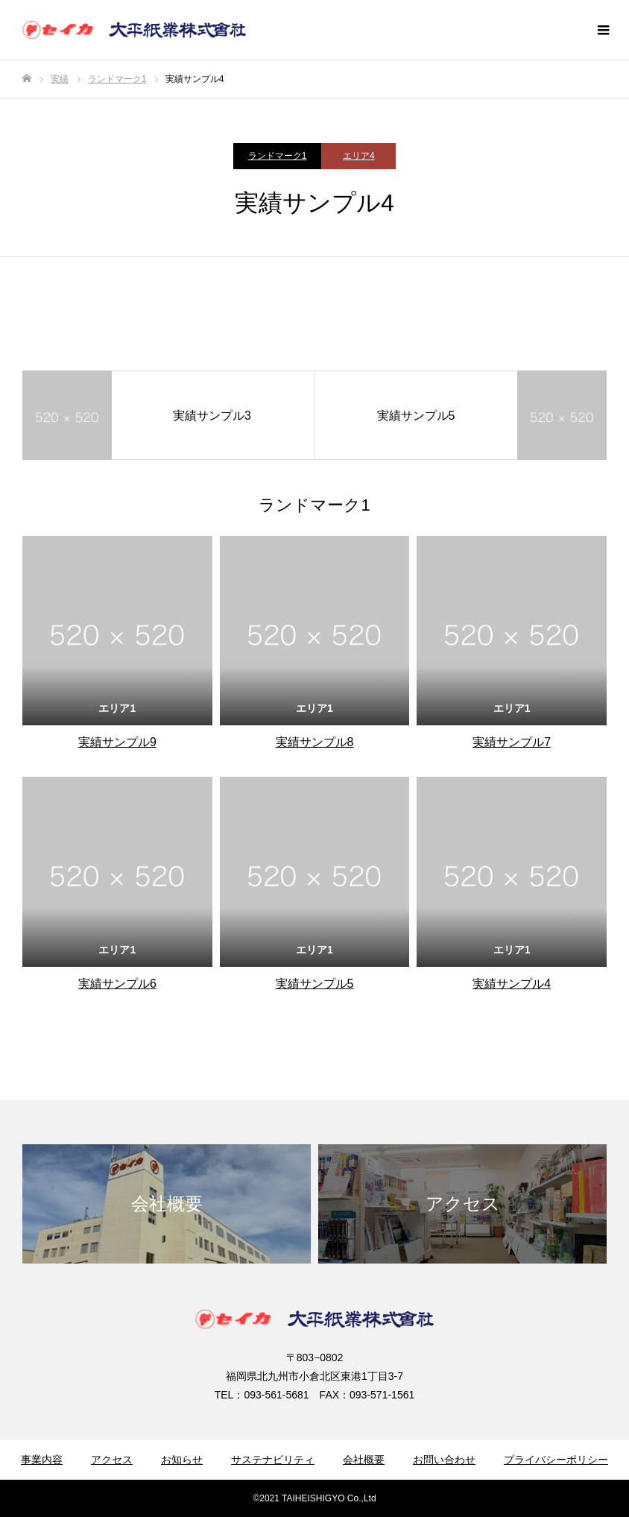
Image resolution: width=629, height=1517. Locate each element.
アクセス (112, 1460)
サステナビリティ (272, 1460)
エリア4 (359, 156)
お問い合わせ (444, 1460)
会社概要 (364, 1460)
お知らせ (182, 1460)
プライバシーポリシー (556, 1460)
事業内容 (42, 1460)
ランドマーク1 (277, 156)
